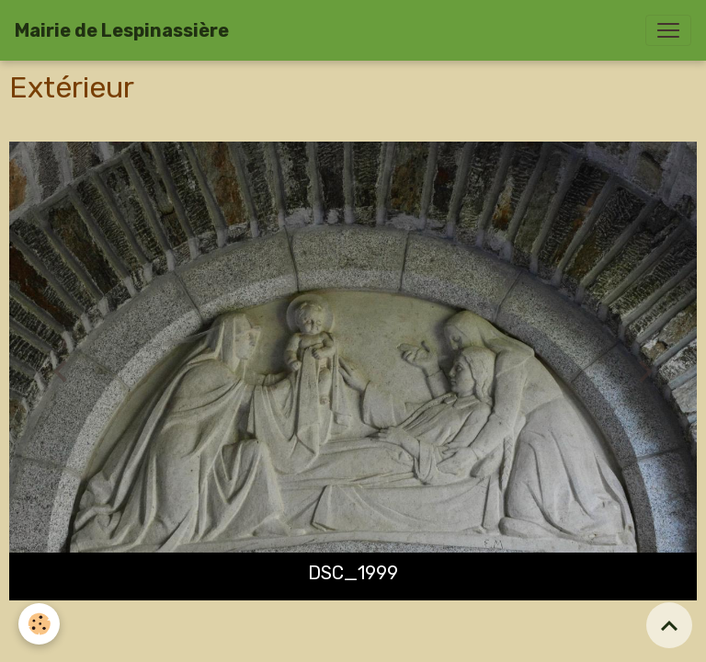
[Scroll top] (669, 625)
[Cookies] (39, 624)
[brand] (122, 30)
